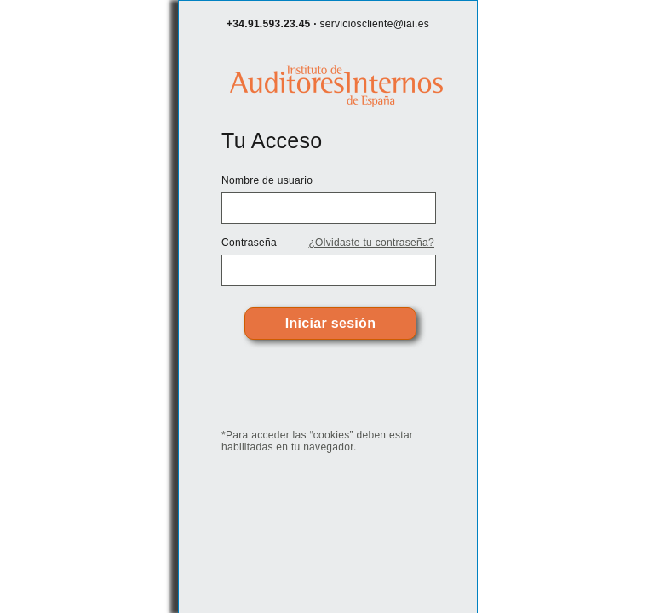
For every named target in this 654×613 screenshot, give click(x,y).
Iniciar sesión (330, 323)
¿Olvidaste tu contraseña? (371, 243)
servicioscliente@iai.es (374, 24)
